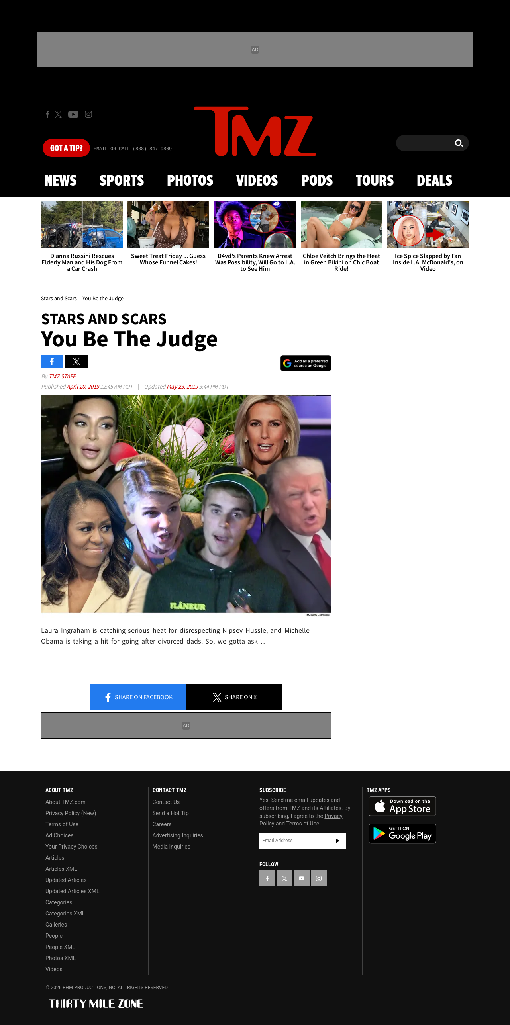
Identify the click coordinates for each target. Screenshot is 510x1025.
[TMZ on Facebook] (47, 114)
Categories (58, 902)
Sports (122, 181)
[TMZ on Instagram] (88, 114)
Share (138, 697)
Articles (55, 858)
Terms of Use (61, 824)
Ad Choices (59, 835)
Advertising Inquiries (178, 835)
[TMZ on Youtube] (73, 114)
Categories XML (65, 913)
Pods (317, 181)
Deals (434, 181)
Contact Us (166, 802)
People (54, 936)
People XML (60, 947)
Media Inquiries (171, 846)
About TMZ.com (65, 802)
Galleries (56, 924)
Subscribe (338, 841)
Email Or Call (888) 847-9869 (133, 149)
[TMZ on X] (59, 114)
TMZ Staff (62, 376)
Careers (162, 824)
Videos (257, 181)
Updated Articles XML (72, 891)
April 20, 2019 (83, 386)
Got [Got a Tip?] (66, 148)
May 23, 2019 (183, 386)
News (60, 181)
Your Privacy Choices (71, 846)
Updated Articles (65, 880)
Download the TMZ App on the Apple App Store (402, 806)
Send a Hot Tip (171, 813)
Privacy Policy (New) (70, 813)
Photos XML (60, 958)
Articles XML (61, 869)
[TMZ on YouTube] (302, 878)
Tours (375, 181)
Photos (190, 181)
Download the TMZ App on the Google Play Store (402, 834)
